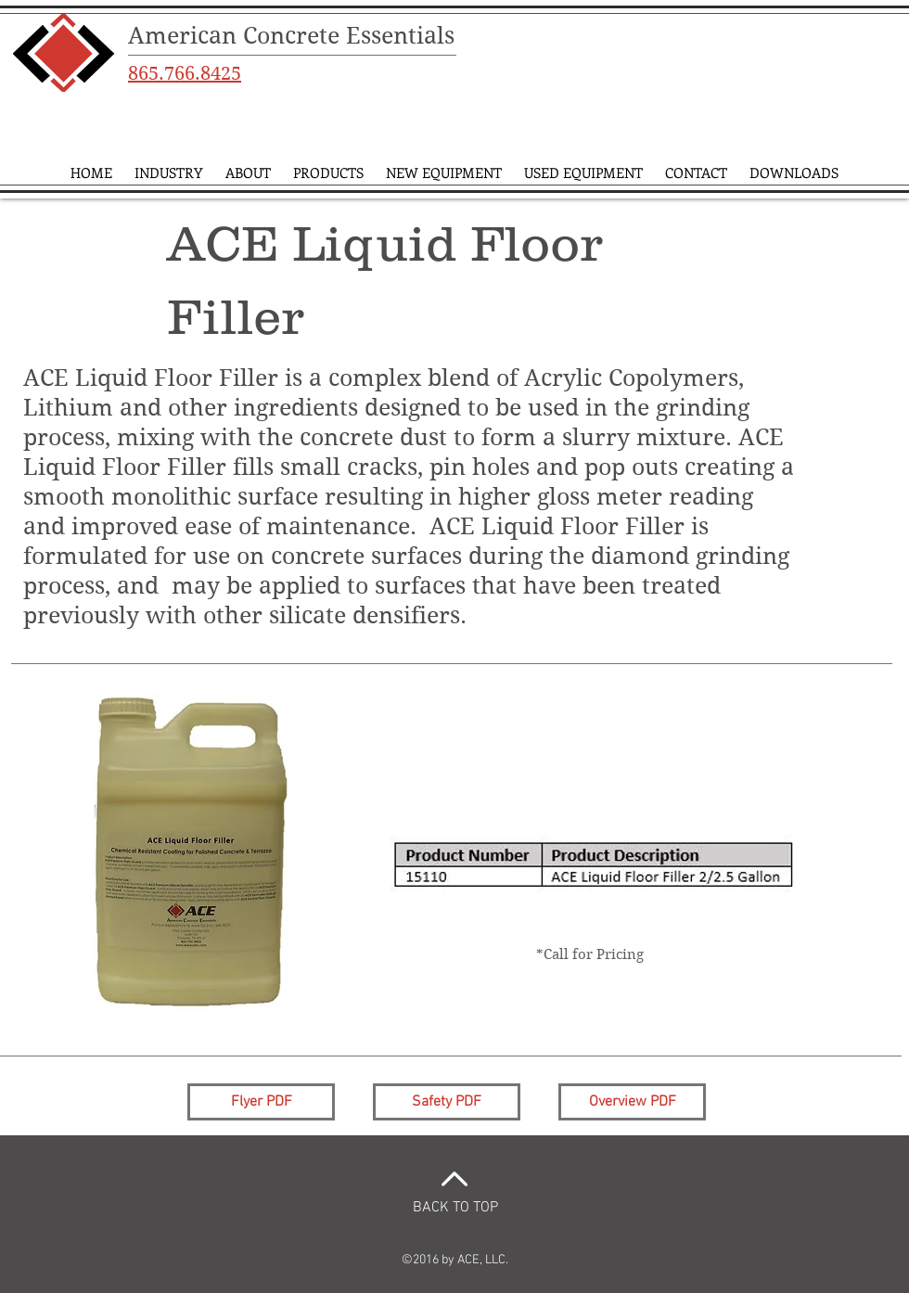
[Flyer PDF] (261, 1101)
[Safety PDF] (446, 1101)
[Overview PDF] (632, 1101)
